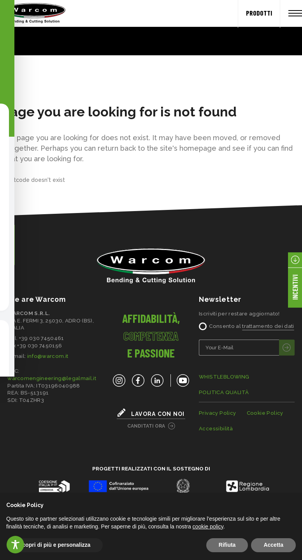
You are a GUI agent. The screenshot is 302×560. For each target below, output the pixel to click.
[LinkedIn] (157, 380)
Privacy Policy (217, 413)
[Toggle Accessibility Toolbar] (15, 544)
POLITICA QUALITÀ (224, 392)
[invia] (287, 348)
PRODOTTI (259, 13)
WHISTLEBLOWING (224, 376)
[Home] (31, 13)
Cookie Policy (265, 413)
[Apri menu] (295, 13)
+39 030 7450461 (41, 338)
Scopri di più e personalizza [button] (54, 545)
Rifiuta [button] (227, 545)
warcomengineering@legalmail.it (51, 378)
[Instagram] (119, 380)
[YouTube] (179, 380)
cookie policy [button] (208, 526)
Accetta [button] (273, 545)
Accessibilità (216, 428)
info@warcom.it (47, 356)
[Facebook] (138, 380)
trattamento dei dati (268, 326)
